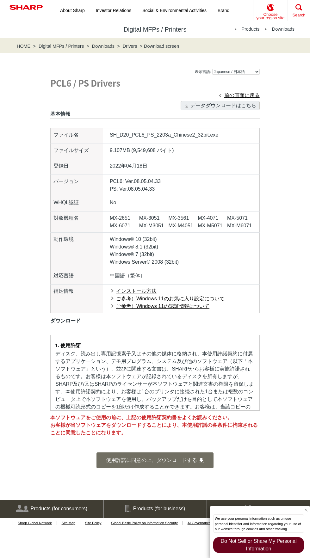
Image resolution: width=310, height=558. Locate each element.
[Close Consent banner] (306, 510)
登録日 (61, 166)
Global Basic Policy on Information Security (144, 523)
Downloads (283, 29)
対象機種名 (66, 218)
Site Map (68, 523)
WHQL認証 (66, 202)
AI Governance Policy (204, 523)
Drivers (130, 46)
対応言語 (63, 275)
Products (250, 29)
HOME (23, 46)
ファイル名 (66, 135)
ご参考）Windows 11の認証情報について (162, 306)
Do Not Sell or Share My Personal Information (258, 544)
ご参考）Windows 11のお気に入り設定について (170, 298)
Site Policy (93, 523)
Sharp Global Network (35, 523)
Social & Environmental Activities (174, 10)
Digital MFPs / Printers (61, 46)
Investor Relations (113, 10)
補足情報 (63, 291)
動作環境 (63, 239)
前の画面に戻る (242, 95)
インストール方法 (136, 291)
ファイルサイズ (71, 150)
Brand (223, 10)
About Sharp (72, 10)
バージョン (66, 181)
